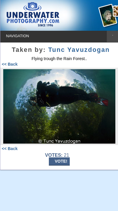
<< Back (10, 64)
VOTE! (61, 161)
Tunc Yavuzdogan (79, 49)
